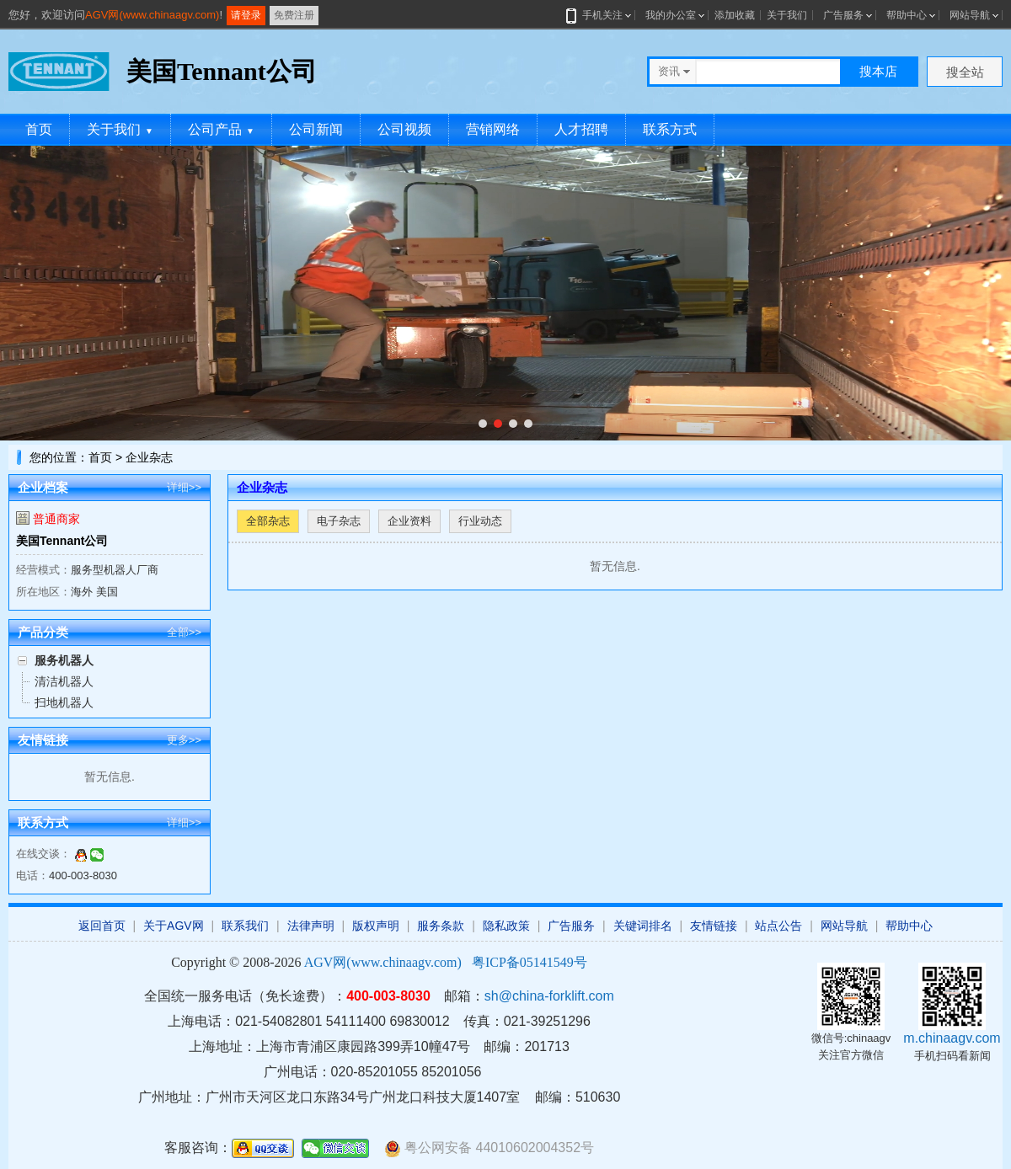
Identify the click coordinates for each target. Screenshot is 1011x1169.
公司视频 (404, 129)
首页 (38, 129)
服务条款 (440, 925)
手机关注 (599, 15)
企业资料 (409, 521)
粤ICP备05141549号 (529, 962)
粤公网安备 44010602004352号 (489, 1148)
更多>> (184, 740)
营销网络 (493, 129)
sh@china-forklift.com (549, 996)
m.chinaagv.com (951, 1038)
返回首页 (102, 925)
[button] (483, 423)
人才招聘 (581, 129)
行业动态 (480, 521)
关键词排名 (642, 925)
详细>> (184, 487)
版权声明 (375, 925)
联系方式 (670, 129)
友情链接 (713, 925)
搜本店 (878, 71)
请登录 (246, 15)
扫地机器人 (64, 702)
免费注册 (294, 15)
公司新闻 (316, 129)
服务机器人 (64, 660)
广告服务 (843, 15)
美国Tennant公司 (62, 540)
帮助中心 (906, 15)
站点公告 (778, 925)
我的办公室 (670, 15)
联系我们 (245, 925)
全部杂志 (268, 521)
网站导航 (969, 15)
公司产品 (221, 129)
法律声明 (310, 925)
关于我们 (787, 15)
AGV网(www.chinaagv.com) (152, 14)
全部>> (184, 632)
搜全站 (965, 72)
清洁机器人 (64, 681)
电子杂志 (339, 521)
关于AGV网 (173, 925)
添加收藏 (734, 15)
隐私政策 (506, 925)
